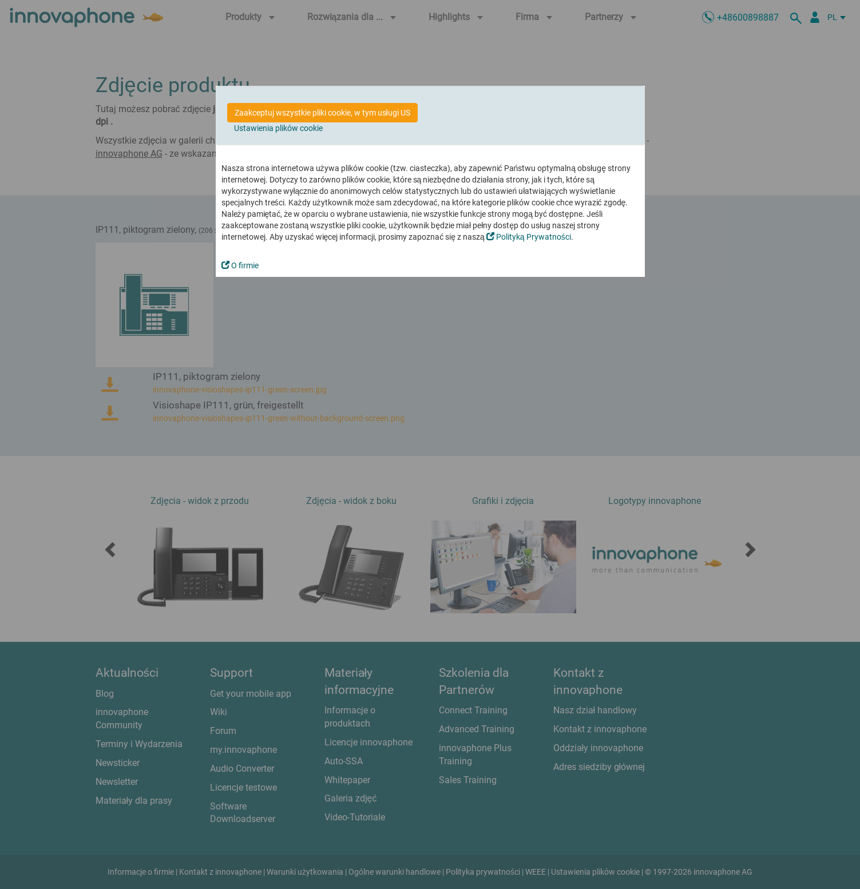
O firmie (240, 265)
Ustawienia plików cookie (278, 128)
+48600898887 (748, 17)
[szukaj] (797, 17)
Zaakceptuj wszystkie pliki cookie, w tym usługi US (322, 112)
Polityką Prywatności (528, 236)
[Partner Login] (815, 17)
